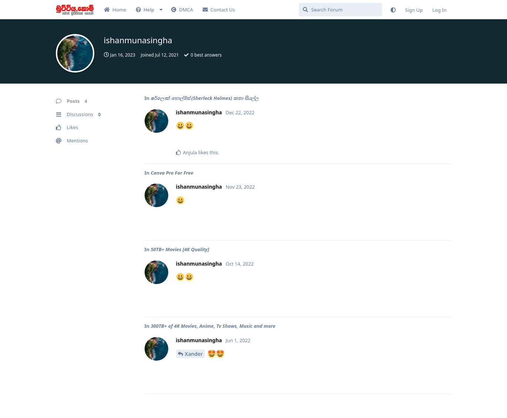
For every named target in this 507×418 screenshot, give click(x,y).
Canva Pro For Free (172, 172)
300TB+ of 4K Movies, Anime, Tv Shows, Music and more (213, 326)
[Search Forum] (340, 9)
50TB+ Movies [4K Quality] (180, 249)
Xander (194, 353)
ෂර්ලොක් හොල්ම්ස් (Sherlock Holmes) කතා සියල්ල (204, 98)
